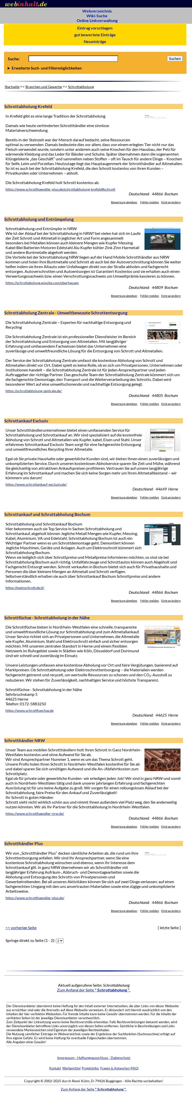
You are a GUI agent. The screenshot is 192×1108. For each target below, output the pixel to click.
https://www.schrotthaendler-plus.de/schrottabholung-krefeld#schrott (60, 189)
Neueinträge (95, 41)
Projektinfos (90, 1068)
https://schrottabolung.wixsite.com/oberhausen (42, 283)
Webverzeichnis (97, 11)
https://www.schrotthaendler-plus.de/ (35, 898)
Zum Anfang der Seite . (93, 989)
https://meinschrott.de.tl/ (25, 588)
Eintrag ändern (171, 202)
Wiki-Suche (97, 15)
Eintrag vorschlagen (95, 28)
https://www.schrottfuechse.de (30, 711)
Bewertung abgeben (124, 202)
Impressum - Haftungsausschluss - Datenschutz (93, 1057)
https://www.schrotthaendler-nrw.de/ (35, 814)
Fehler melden (149, 202)
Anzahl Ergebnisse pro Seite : (95, 68)
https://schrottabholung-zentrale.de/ (34, 391)
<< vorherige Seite (21, 927)
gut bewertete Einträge (95, 34)
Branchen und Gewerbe (44, 87)
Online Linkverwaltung (97, 20)
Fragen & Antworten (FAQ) (119, 1068)
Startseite (12, 87)
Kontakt (55, 1068)
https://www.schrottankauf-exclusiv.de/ (36, 484)
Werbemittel (71, 1068)
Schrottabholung (81, 87)
